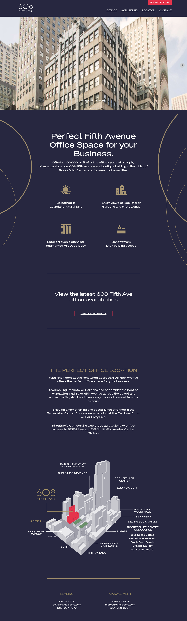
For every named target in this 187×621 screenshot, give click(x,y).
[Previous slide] (4, 65)
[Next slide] (182, 65)
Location (148, 9)
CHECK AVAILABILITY (93, 313)
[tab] (90, 108)
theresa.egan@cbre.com (120, 604)
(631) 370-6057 (120, 608)
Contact (165, 9)
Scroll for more (93, 101)
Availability (130, 9)
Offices (112, 9)
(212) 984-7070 (67, 608)
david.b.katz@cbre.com (67, 604)
